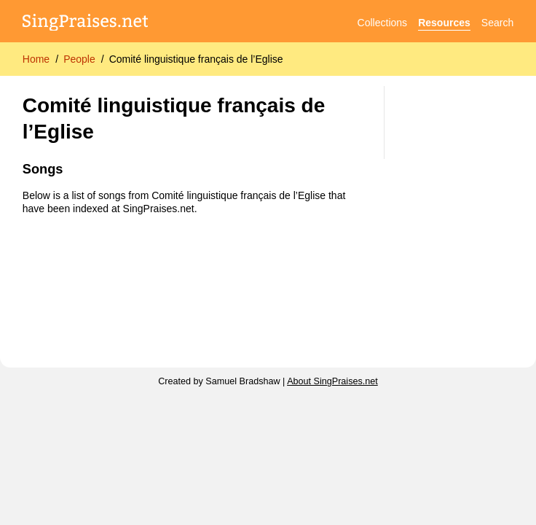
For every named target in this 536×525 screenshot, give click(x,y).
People (79, 59)
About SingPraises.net (332, 381)
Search (497, 22)
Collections (382, 22)
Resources (444, 22)
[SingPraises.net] (86, 23)
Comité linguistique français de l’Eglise (196, 59)
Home (36, 59)
